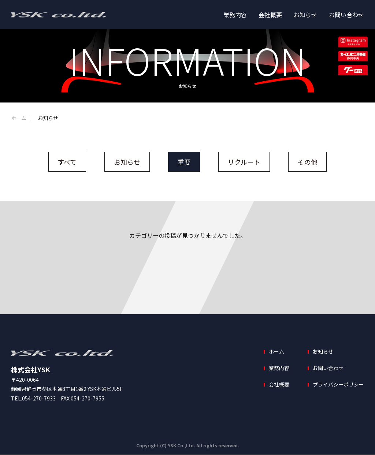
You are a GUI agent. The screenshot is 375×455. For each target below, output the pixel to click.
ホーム (18, 118)
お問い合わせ (346, 15)
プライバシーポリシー (338, 384)
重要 (184, 162)
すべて (67, 162)
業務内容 (235, 15)
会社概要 (270, 15)
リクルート (244, 162)
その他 (308, 162)
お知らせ (305, 15)
